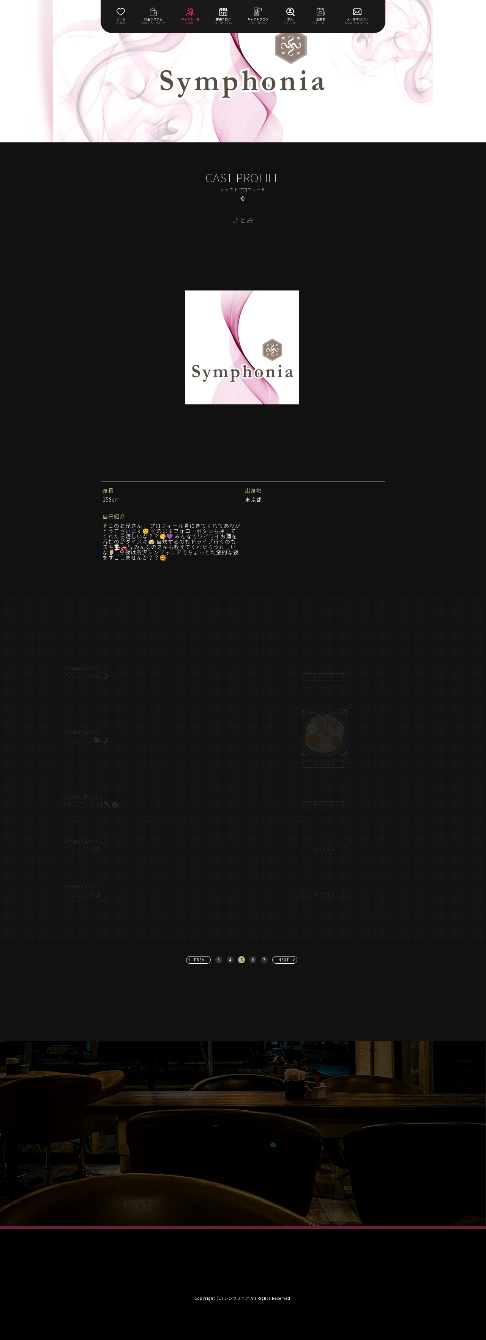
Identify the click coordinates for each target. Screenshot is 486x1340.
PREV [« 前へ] (199, 960)
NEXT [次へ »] (283, 960)
